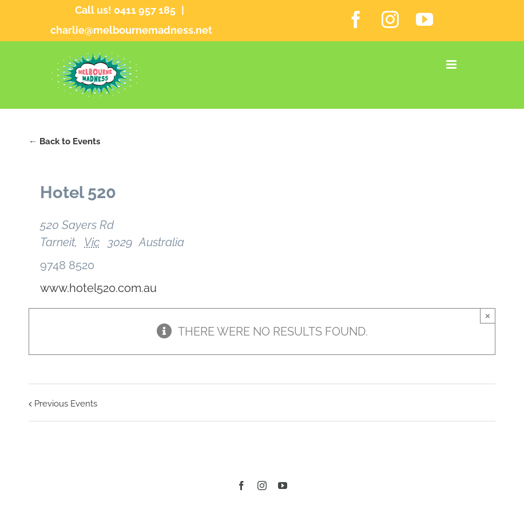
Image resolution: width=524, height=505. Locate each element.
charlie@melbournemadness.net (131, 30)
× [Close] (487, 316)
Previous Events (65, 404)
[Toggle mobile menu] (452, 64)
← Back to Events (64, 141)
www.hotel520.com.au (98, 288)
